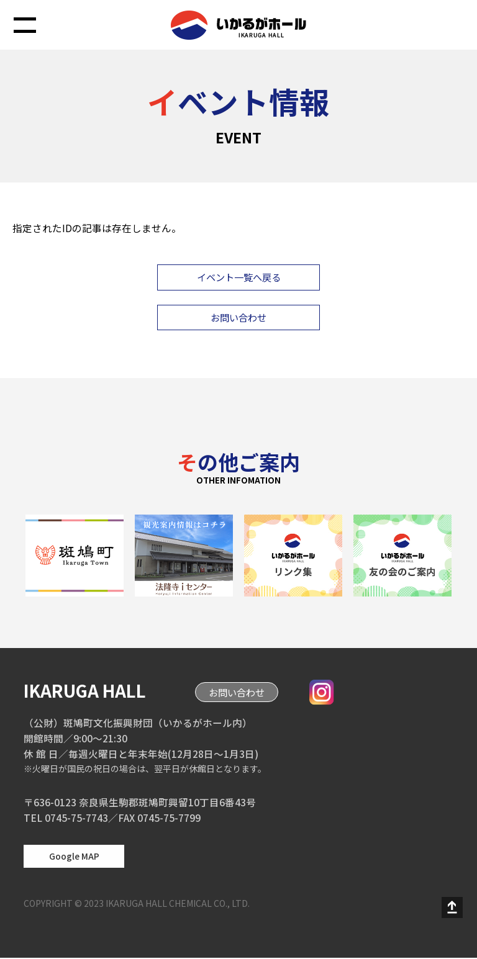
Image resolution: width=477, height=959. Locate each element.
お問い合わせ (238, 318)
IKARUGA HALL (88, 692)
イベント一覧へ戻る (238, 277)
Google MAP (74, 857)
